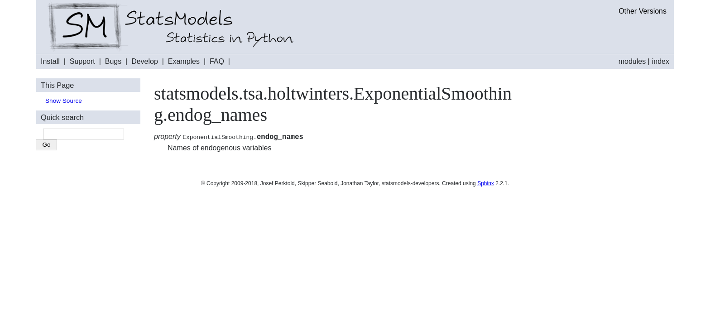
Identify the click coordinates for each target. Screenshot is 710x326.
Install (50, 61)
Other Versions (643, 11)
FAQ (217, 61)
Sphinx (485, 185)
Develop (144, 61)
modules (632, 61)
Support (82, 61)
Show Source (63, 100)
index (660, 61)
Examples (184, 61)
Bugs (113, 61)
